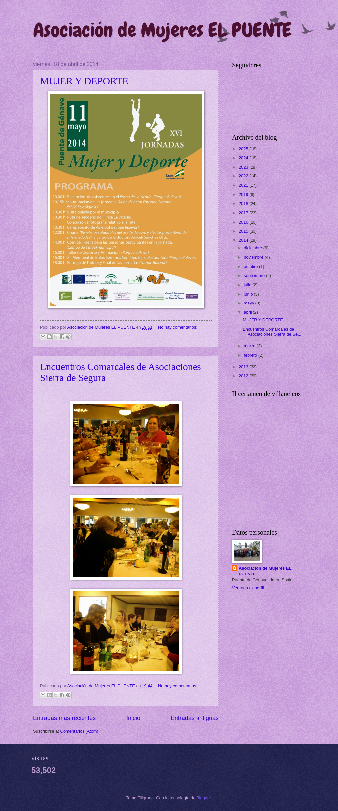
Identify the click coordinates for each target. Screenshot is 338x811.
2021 (244, 185)
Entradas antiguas (195, 718)
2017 (244, 212)
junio (249, 294)
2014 (244, 240)
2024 (244, 157)
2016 (244, 222)
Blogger (204, 797)
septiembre (255, 275)
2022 (244, 175)
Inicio (133, 718)
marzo (250, 345)
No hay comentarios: (177, 327)
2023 (244, 167)
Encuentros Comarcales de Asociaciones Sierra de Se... (272, 332)
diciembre (253, 247)
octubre (251, 266)
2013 (244, 366)
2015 (244, 231)
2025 (244, 148)
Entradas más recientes (64, 718)
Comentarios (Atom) (79, 731)
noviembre (254, 257)
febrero (251, 355)
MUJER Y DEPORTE (84, 80)
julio (248, 284)
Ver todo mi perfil (248, 587)
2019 (244, 194)
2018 (244, 203)
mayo (249, 303)
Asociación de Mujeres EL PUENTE (162, 30)
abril (248, 312)
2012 (244, 375)
